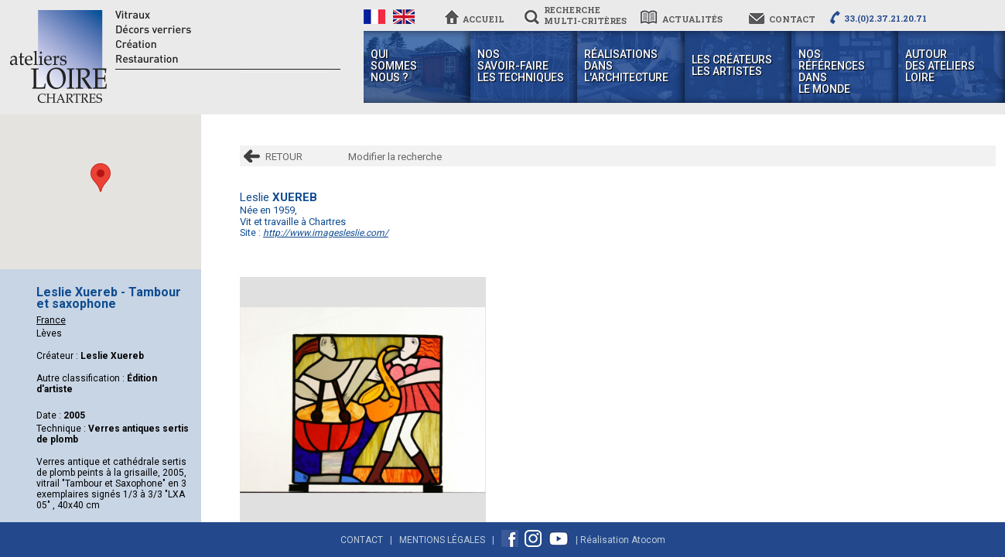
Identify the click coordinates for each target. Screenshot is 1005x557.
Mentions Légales (442, 540)
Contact (361, 540)
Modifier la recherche (395, 156)
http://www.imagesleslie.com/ (325, 232)
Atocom (648, 540)
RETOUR (284, 156)
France (51, 320)
